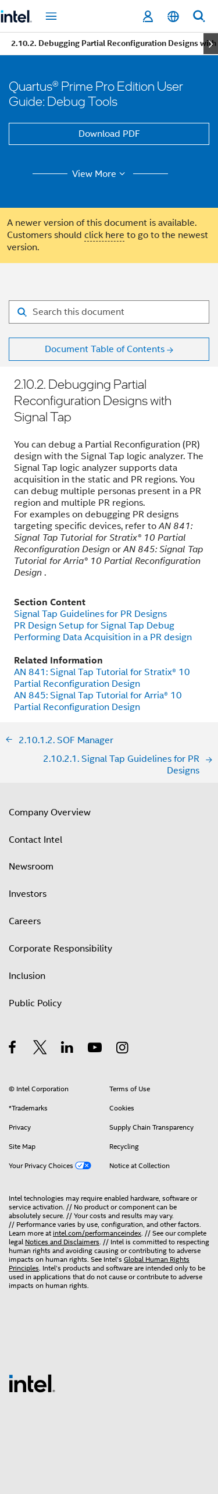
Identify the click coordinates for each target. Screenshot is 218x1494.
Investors (28, 894)
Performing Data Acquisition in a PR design (103, 637)
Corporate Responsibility (60, 948)
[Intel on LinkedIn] (68, 1049)
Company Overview (50, 812)
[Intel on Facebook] (13, 1049)
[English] (173, 17)
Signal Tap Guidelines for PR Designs (90, 614)
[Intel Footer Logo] (32, 1383)
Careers (25, 921)
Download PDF (109, 134)
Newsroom (31, 866)
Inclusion (27, 976)
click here (104, 235)
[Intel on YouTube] (96, 1049)
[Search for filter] (109, 312)
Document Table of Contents (105, 349)
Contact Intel (35, 840)
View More (100, 174)
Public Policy (35, 1003)
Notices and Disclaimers (62, 1241)
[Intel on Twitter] (40, 1049)
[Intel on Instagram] (123, 1049)
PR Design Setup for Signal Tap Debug (94, 625)
